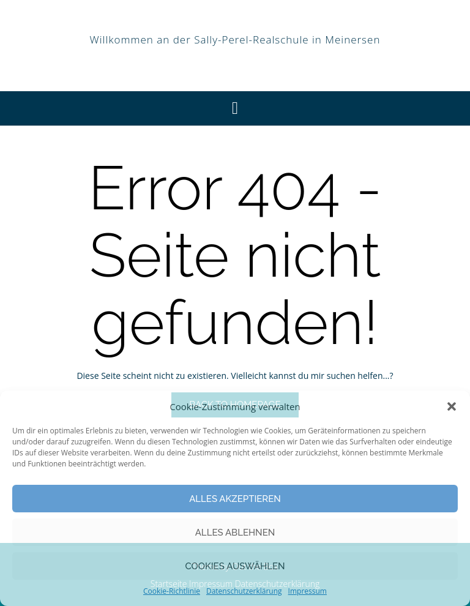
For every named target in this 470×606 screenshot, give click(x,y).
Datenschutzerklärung (244, 591)
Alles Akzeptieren (235, 498)
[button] (452, 406)
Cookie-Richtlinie (171, 591)
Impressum (307, 591)
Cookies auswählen (235, 566)
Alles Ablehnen (235, 532)
